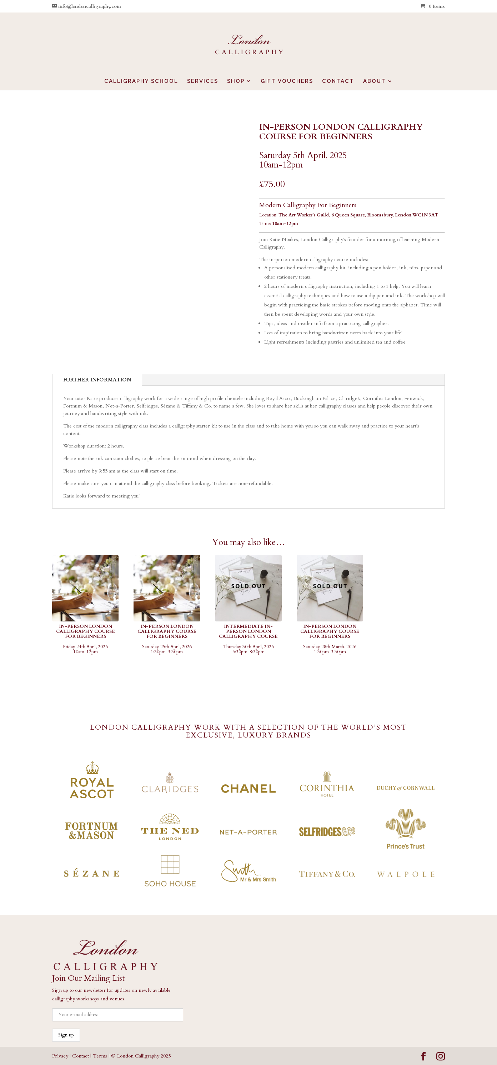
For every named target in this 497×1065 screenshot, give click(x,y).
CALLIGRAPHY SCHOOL (141, 81)
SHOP (236, 81)
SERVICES (202, 81)
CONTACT (338, 81)
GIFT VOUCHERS (287, 81)
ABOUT (374, 81)
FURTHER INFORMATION (97, 379)
